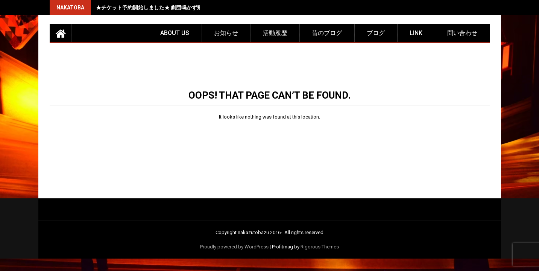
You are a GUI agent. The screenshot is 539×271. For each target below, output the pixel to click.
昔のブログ (327, 33)
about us (174, 33)
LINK (416, 33)
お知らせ (226, 33)
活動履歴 (275, 33)
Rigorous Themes (320, 247)
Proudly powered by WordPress (234, 247)
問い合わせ (462, 33)
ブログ (376, 33)
